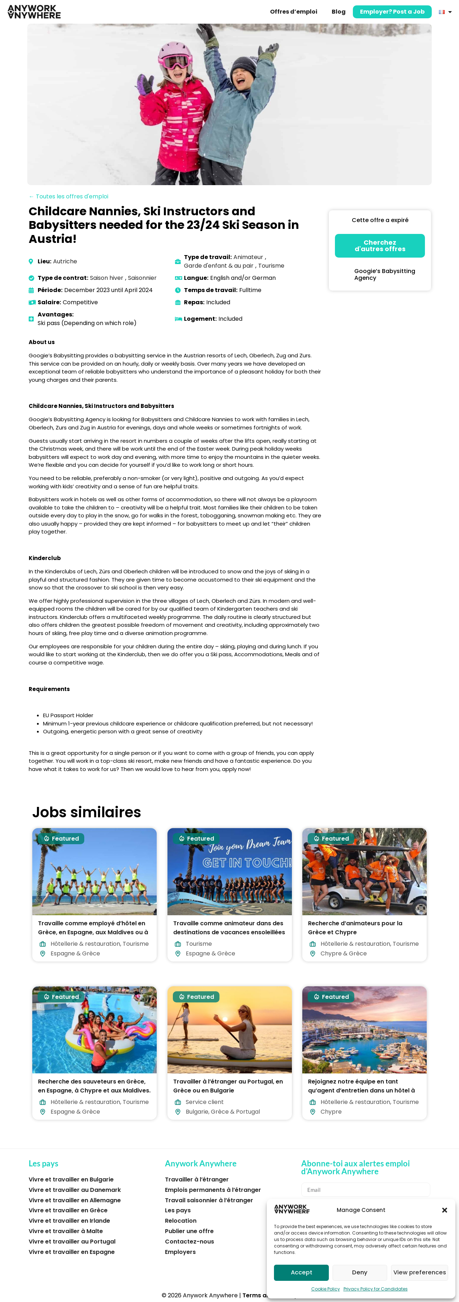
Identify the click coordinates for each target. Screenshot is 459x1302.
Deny (361, 1273)
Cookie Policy (325, 1289)
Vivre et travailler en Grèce (68, 1210)
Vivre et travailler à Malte (66, 1231)
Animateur (248, 257)
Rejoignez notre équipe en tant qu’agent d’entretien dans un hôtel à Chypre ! (361, 1090)
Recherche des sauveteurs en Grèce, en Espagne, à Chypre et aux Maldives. (94, 1086)
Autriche (65, 261)
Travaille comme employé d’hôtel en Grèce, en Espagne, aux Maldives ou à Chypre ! (93, 932)
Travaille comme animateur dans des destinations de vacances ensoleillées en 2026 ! (229, 932)
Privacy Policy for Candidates (376, 1289)
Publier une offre (189, 1231)
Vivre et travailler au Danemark (75, 1190)
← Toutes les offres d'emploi (68, 196)
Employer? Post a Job (392, 12)
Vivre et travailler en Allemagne (75, 1200)
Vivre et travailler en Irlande (69, 1221)
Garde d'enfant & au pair (219, 266)
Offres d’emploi (293, 12)
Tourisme (271, 266)
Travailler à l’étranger (197, 1179)
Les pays (178, 1210)
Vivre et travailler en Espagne (72, 1252)
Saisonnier (142, 278)
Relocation (181, 1221)
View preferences (420, 1273)
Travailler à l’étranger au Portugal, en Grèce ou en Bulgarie (228, 1086)
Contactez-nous (189, 1241)
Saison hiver (106, 278)
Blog (339, 12)
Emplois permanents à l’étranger (213, 1190)
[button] (444, 1210)
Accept (302, 1273)
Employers (180, 1252)
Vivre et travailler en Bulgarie (71, 1179)
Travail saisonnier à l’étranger (209, 1200)
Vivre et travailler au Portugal (72, 1241)
